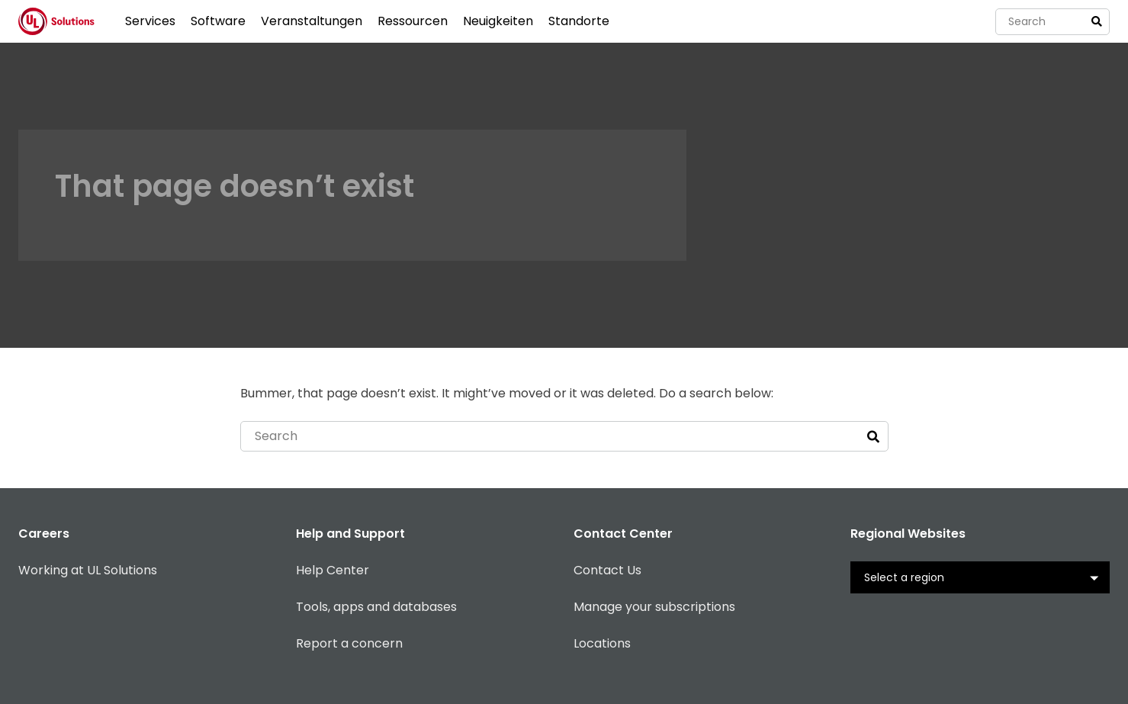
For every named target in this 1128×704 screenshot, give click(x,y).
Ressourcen (413, 21)
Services (150, 21)
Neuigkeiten (498, 21)
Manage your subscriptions (654, 607)
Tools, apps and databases (376, 607)
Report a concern (349, 643)
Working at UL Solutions (87, 570)
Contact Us (607, 570)
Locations (602, 643)
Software (218, 21)
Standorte (578, 21)
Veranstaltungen (311, 21)
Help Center (332, 570)
